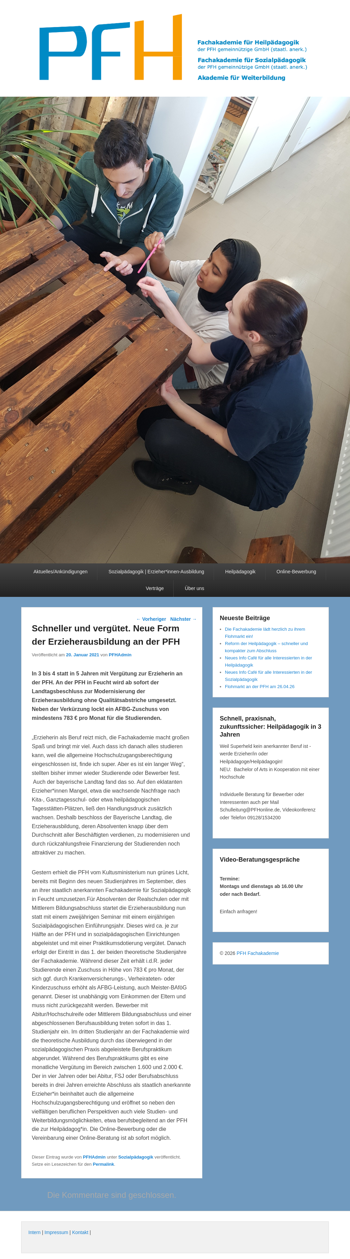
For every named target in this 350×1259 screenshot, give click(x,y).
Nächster (183, 619)
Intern (34, 1232)
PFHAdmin (120, 654)
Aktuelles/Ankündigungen (60, 571)
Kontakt (80, 1232)
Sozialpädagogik (135, 1157)
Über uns (194, 588)
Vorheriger (151, 619)
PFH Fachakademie (258, 953)
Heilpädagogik (240, 571)
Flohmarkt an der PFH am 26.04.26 (260, 686)
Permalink (103, 1164)
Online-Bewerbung (296, 571)
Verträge (155, 588)
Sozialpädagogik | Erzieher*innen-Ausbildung (156, 571)
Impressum (56, 1232)
